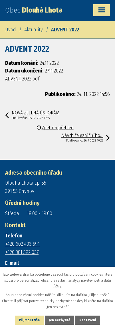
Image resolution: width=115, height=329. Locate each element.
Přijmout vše (29, 320)
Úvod (10, 30)
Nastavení (87, 320)
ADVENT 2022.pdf (22, 79)
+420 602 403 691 (22, 244)
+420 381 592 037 (22, 252)
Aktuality (33, 30)
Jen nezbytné (59, 320)
